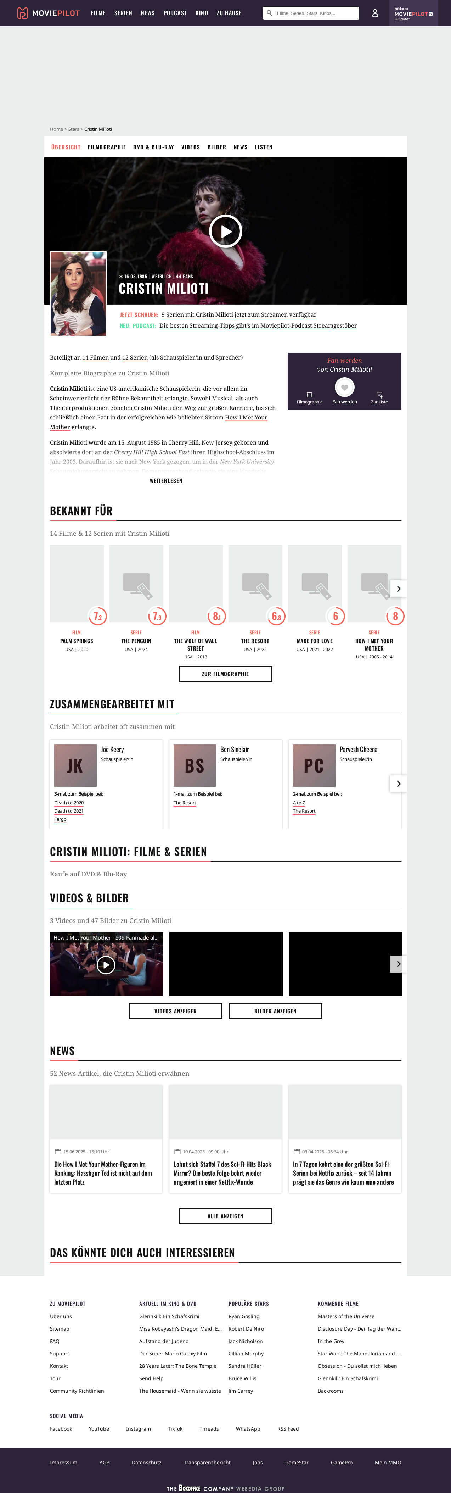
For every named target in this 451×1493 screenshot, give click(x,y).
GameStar (297, 1462)
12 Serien (135, 357)
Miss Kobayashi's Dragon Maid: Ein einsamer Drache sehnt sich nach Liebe (181, 1328)
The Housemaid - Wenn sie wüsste (180, 1390)
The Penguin (136, 641)
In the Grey (331, 1341)
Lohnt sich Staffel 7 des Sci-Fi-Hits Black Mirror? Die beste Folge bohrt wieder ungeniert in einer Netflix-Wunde (222, 1173)
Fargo (60, 819)
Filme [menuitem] (98, 13)
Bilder (217, 147)
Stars (73, 129)
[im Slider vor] (398, 588)
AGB (104, 1462)
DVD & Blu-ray (153, 147)
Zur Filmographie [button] (225, 674)
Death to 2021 (69, 811)
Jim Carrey (241, 1390)
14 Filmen (95, 357)
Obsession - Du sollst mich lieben (357, 1366)
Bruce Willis (242, 1378)
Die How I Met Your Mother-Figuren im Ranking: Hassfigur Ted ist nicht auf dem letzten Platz (103, 1173)
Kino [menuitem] (202, 13)
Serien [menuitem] (123, 13)
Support (59, 1353)
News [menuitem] (148, 13)
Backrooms (331, 1390)
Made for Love (315, 641)
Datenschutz (147, 1462)
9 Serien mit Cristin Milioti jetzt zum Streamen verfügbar (239, 314)
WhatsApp (248, 1428)
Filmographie (107, 147)
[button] (310, 398)
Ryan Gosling (244, 1316)
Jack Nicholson (246, 1341)
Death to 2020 (69, 803)
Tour (55, 1378)
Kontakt (59, 1366)
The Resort (255, 641)
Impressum (63, 1462)
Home (56, 129)
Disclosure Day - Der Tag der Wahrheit (359, 1328)
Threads (209, 1428)
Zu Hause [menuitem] (229, 13)
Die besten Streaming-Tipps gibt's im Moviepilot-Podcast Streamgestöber (258, 325)
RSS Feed (288, 1428)
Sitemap (59, 1328)
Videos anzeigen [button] (175, 1011)
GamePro (342, 1462)
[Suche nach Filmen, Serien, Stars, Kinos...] (311, 13)
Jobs (258, 1462)
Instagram (138, 1428)
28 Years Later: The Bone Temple (177, 1366)
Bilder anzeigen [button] (275, 1011)
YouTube (99, 1428)
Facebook (61, 1428)
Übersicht (66, 147)
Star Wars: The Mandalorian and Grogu (359, 1353)
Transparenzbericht (207, 1462)
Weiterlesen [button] (166, 480)
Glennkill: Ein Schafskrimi (169, 1316)
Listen (264, 147)
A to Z (299, 803)
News (241, 147)
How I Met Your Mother (374, 644)
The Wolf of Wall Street (195, 644)
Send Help (151, 1378)
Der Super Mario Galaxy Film (173, 1353)
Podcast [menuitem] (175, 13)
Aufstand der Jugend (164, 1341)
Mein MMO (388, 1462)
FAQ (55, 1341)
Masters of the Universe (346, 1316)
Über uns (61, 1316)
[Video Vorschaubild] (106, 965)
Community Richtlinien (77, 1390)
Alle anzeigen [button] (226, 1216)
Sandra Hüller (245, 1366)
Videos (191, 147)
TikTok (175, 1428)
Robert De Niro (246, 1328)
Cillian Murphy (246, 1353)
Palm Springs (77, 641)
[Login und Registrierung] (375, 13)
